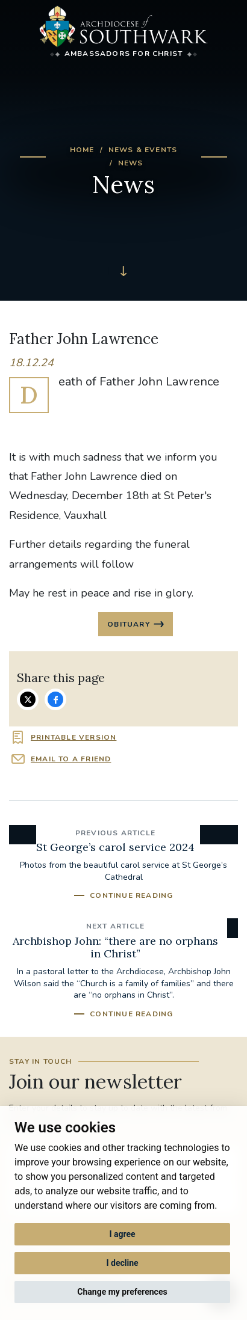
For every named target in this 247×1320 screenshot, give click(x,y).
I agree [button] (122, 1234)
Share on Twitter (28, 699)
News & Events (143, 150)
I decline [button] (122, 1263)
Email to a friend (71, 759)
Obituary (128, 624)
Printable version (73, 737)
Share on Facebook (55, 699)
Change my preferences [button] (122, 1292)
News (130, 163)
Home (82, 150)
